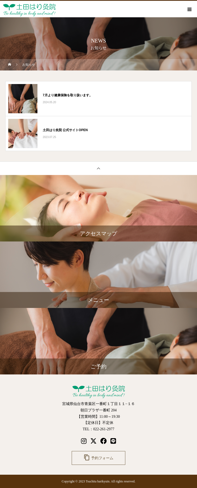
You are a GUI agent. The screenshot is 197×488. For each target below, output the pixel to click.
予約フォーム (98, 457)
